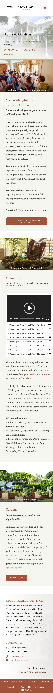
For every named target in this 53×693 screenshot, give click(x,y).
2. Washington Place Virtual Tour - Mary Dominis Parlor (26, 329)
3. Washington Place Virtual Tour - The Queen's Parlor (26, 333)
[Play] (10, 318)
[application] (29, 308)
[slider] (27, 318)
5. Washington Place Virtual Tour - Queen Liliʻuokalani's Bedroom (26, 341)
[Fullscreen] (47, 318)
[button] (45, 8)
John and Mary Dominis (37, 374)
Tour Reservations (36, 668)
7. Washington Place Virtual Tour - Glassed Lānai (26, 349)
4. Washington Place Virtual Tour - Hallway (26, 337)
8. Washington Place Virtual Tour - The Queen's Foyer (26, 354)
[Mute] (43, 318)
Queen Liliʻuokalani (20, 378)
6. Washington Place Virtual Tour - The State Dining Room (26, 345)
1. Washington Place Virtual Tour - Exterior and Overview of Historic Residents (26, 325)
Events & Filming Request (32, 672)
